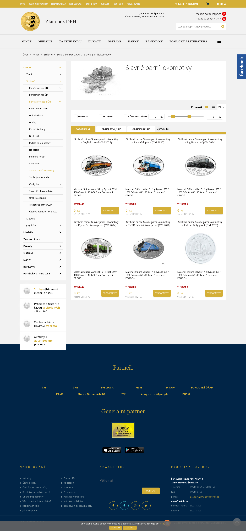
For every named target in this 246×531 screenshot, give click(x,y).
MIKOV (170, 387)
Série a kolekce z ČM (68, 54)
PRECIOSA (107, 387)
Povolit (115, 528)
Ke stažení (69, 483)
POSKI (186, 394)
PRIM (139, 387)
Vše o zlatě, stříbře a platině (37, 501)
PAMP (59, 394)
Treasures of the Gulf (40, 204)
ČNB (75, 387)
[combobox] (221, 107)
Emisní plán (69, 478)
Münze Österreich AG (91, 394)
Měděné (30, 218)
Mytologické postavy (40, 142)
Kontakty (68, 487)
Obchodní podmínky (33, 496)
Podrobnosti (110, 210)
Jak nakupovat (30, 510)
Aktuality (27, 478)
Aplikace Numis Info (74, 496)
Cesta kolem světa (38, 108)
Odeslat (150, 491)
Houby (32, 122)
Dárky (27, 259)
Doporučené (83, 129)
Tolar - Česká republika (41, 191)
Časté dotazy (29, 483)
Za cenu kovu (31, 239)
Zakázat (130, 528)
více (162, 523)
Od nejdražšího (141, 129)
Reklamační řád (31, 506)
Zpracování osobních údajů (78, 506)
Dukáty (27, 246)
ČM (44, 387)
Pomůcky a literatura (36, 273)
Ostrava (28, 253)
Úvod (26, 54)
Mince (36, 54)
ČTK (123, 394)
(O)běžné (31, 225)
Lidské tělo (34, 136)
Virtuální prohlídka (73, 501)
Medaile (28, 232)
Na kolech (34, 149)
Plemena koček (37, 156)
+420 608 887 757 (208, 19)
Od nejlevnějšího (111, 129)
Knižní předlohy (37, 129)
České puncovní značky (35, 487)
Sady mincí (34, 163)
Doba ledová (36, 115)
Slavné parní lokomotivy (41, 170)
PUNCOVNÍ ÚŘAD (202, 387)
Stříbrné (48, 54)
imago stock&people (154, 394)
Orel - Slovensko (37, 197)
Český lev (34, 184)
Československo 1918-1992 (43, 211)
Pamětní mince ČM (38, 94)
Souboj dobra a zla (39, 177)
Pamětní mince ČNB (39, 87)
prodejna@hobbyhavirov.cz (204, 496)
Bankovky (29, 266)
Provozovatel (71, 492)
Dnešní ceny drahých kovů (36, 492)
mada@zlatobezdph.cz (208, 13)
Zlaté (29, 74)
